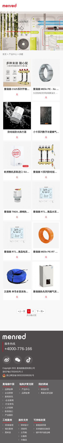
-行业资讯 (9, 404)
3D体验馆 (9, 425)
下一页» (40, 311)
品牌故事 (9, 389)
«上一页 (21, 311)
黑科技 (8, 432)
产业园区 (9, 415)
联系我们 (9, 411)
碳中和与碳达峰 (43, 432)
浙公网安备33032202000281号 (18, 375)
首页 (5, 54)
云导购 (24, 432)
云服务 (24, 436)
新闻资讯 (9, 396)
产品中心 (13, 54)
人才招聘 (9, 408)
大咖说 (24, 440)
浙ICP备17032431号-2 (13, 372)
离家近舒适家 (47, 393)
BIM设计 (24, 425)
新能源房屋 (41, 425)
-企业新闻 (9, 400)
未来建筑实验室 (43, 429)
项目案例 (9, 429)
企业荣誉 (9, 393)
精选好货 (45, 389)
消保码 (24, 429)
